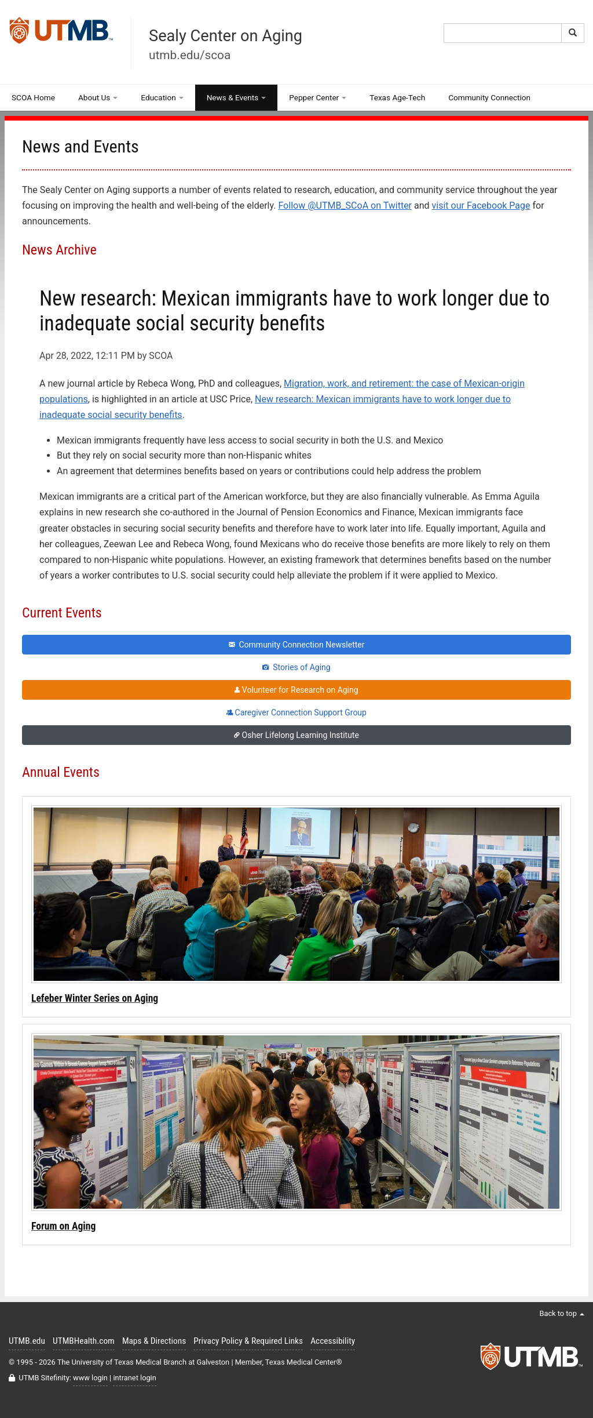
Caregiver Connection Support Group (296, 712)
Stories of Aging (296, 667)
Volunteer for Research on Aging (296, 690)
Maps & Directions (154, 1341)
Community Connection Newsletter (297, 644)
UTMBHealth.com (84, 1341)
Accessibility (332, 1341)
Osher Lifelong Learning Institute (296, 735)
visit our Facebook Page (481, 205)
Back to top (561, 1313)
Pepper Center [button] (317, 97)
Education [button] (162, 97)
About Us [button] (98, 97)
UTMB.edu (27, 1341)
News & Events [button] (236, 97)
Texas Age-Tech (397, 97)
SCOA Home (33, 97)
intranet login (134, 1377)
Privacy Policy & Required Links (248, 1341)
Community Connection (489, 97)
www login (90, 1377)
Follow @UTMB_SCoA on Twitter (345, 205)
